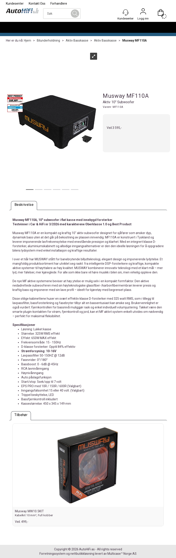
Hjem (27, 40)
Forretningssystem (52, 553)
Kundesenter (15, 3)
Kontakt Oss (37, 3)
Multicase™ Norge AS (122, 553)
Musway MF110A (134, 40)
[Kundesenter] (125, 12)
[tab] (24, 205)
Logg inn (143, 12)
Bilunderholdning (48, 40)
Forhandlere (58, 3)
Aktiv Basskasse (77, 40)
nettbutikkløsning (82, 553)
